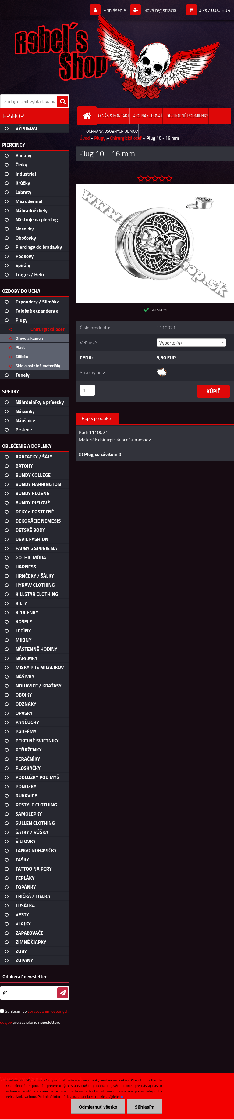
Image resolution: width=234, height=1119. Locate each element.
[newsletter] (62, 992)
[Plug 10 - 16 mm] (155, 186)
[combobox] (191, 342)
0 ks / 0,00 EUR (214, 10)
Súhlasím (144, 1106)
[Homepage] (88, 116)
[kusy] (87, 390)
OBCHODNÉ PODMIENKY (187, 116)
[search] (62, 101)
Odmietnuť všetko (98, 1106)
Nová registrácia (159, 10)
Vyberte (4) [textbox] (170, 342)
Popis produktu (97, 418)
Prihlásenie (114, 10)
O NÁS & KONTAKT (113, 116)
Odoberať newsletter (24, 976)
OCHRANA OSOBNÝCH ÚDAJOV (112, 131)
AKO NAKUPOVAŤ (147, 116)
